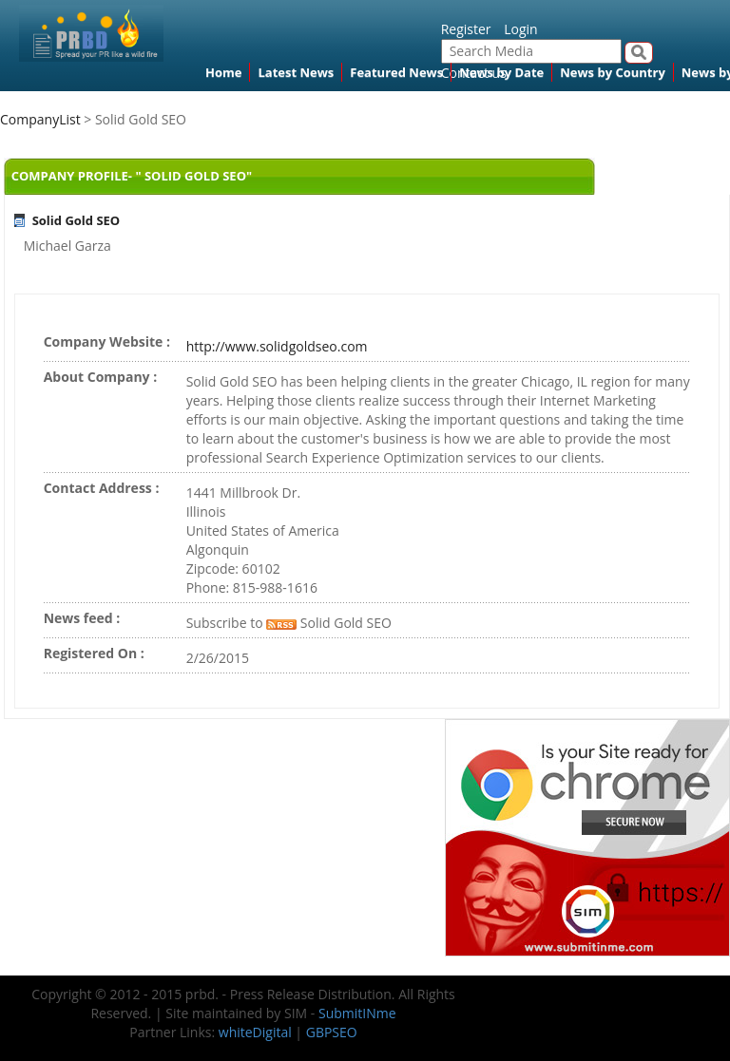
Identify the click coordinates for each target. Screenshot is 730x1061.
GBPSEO (331, 1032)
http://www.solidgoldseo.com (277, 346)
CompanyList (42, 119)
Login (520, 29)
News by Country (612, 72)
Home (223, 72)
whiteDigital (255, 1032)
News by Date (501, 72)
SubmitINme (357, 1013)
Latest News (296, 72)
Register (466, 29)
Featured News (396, 72)
